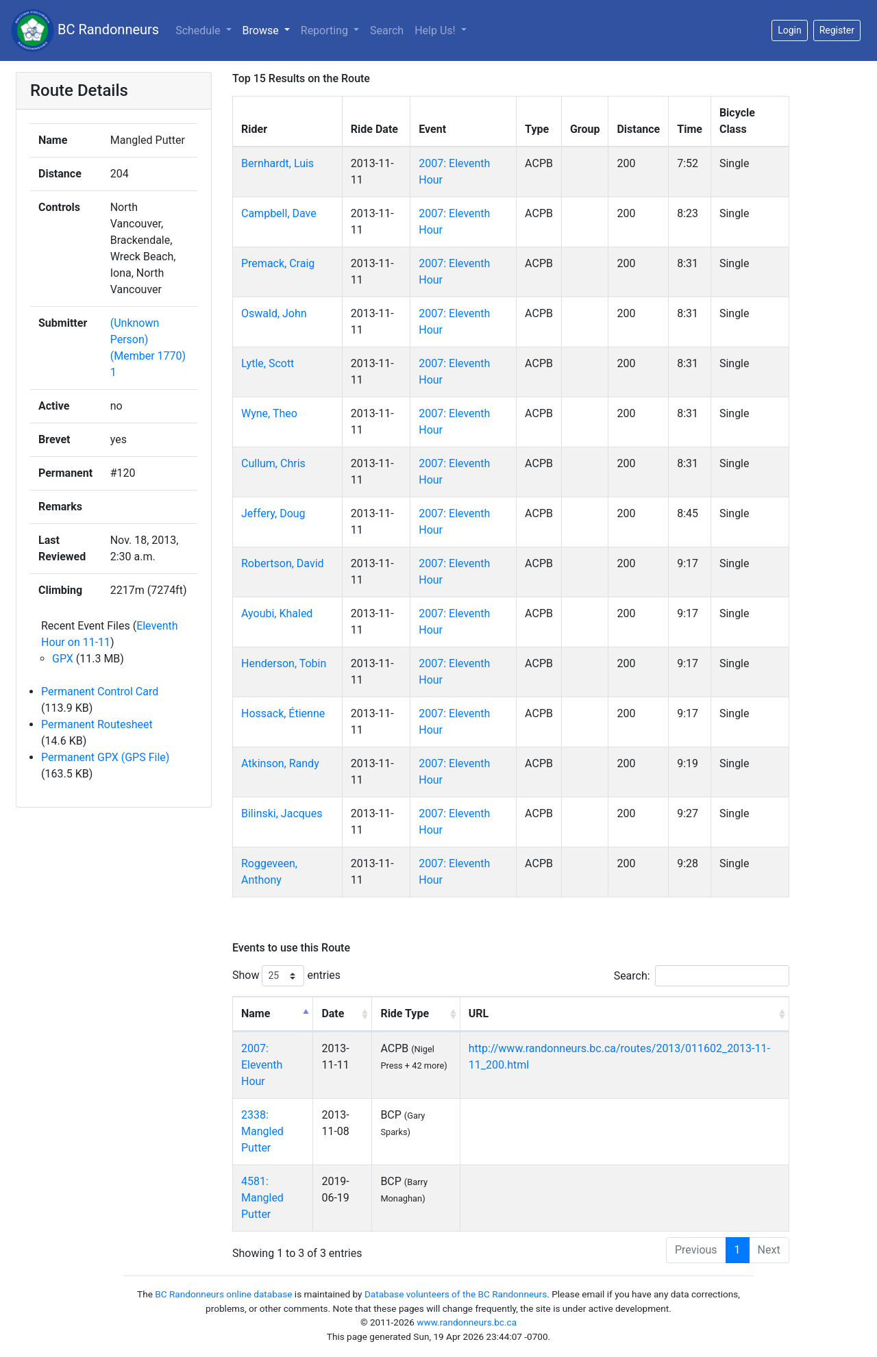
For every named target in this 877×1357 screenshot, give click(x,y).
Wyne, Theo (269, 413)
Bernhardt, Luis (277, 163)
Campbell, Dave (279, 213)
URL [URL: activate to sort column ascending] (479, 1013)
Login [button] (790, 30)
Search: (701, 975)
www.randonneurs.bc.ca (467, 1322)
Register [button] (836, 30)
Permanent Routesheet (97, 724)
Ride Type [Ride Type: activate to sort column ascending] (404, 1013)
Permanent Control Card (99, 691)
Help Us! (436, 30)
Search (387, 30)
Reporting (326, 30)
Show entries (286, 975)
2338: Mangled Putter (262, 1131)
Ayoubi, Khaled (276, 613)
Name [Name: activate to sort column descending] (255, 1013)
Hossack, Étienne (283, 713)
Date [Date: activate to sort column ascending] (332, 1013)
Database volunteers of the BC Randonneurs (456, 1293)
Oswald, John (274, 313)
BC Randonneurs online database (223, 1293)
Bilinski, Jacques (281, 813)
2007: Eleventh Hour (261, 1065)
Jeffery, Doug (273, 513)
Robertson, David (282, 563)
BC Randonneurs (85, 30)
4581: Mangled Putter (262, 1198)
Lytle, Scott (267, 363)
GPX (62, 658)
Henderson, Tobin (283, 663)
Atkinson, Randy (280, 763)
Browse (262, 30)
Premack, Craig (277, 263)
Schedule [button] (199, 30)
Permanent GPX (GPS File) (105, 757)
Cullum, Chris (273, 463)
